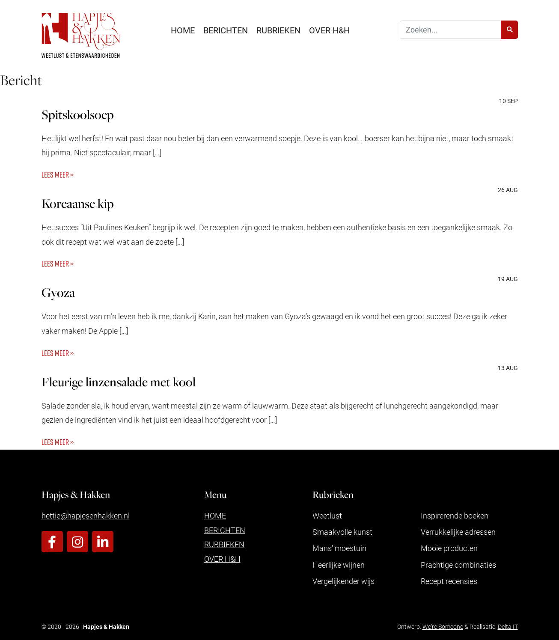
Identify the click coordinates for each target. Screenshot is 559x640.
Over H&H (329, 30)
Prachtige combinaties (458, 565)
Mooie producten (449, 548)
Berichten (225, 30)
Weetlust (327, 515)
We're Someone (442, 626)
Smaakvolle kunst (342, 532)
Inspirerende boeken (454, 515)
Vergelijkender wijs (343, 581)
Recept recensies (449, 581)
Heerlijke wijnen (338, 565)
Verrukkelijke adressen (458, 532)
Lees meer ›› (58, 174)
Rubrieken (278, 30)
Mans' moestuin (339, 548)
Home (183, 30)
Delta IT (508, 626)
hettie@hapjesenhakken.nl (86, 515)
